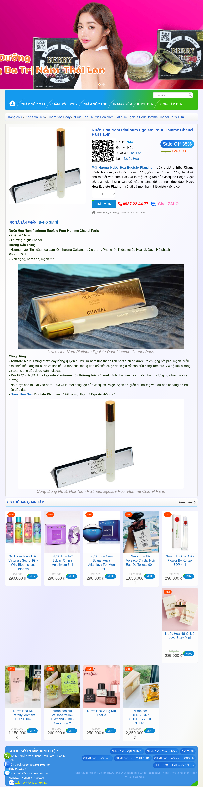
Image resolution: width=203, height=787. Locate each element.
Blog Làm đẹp (170, 104)
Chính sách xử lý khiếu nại (132, 758)
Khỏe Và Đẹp (35, 117)
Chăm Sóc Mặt (33, 104)
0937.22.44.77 (135, 204)
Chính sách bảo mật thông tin (174, 758)
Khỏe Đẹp (145, 104)
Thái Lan (135, 153)
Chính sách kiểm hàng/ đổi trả (174, 765)
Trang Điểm (122, 104)
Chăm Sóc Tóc (94, 104)
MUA (32, 576)
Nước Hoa (81, 117)
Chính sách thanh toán (162, 751)
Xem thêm (187, 502)
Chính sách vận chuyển (127, 751)
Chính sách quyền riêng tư (156, 772)
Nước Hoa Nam (22, 394)
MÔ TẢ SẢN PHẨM (23, 222)
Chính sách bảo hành (97, 758)
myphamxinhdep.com (33, 777)
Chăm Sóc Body (64, 104)
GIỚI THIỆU (188, 751)
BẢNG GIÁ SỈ (48, 222)
